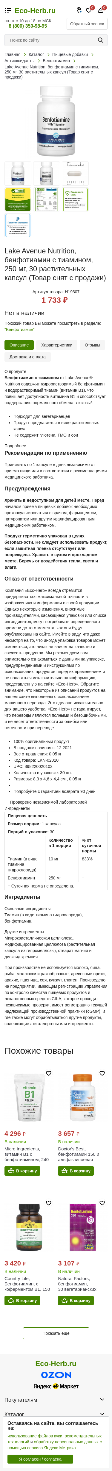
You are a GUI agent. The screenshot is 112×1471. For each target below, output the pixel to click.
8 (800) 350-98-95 (28, 26)
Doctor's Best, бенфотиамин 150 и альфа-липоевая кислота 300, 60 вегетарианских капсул (78, 1162)
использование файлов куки (34, 1436)
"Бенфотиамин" (19, 329)
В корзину (26, 1171)
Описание (19, 345)
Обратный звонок (87, 23)
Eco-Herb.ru (35, 10)
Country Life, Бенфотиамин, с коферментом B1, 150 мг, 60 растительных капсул (27, 1289)
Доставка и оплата (28, 357)
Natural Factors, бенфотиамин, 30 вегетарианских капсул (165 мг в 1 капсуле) (77, 1289)
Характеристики (56, 345)
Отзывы (92, 345)
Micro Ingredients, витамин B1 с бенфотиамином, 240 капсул (26, 1156)
